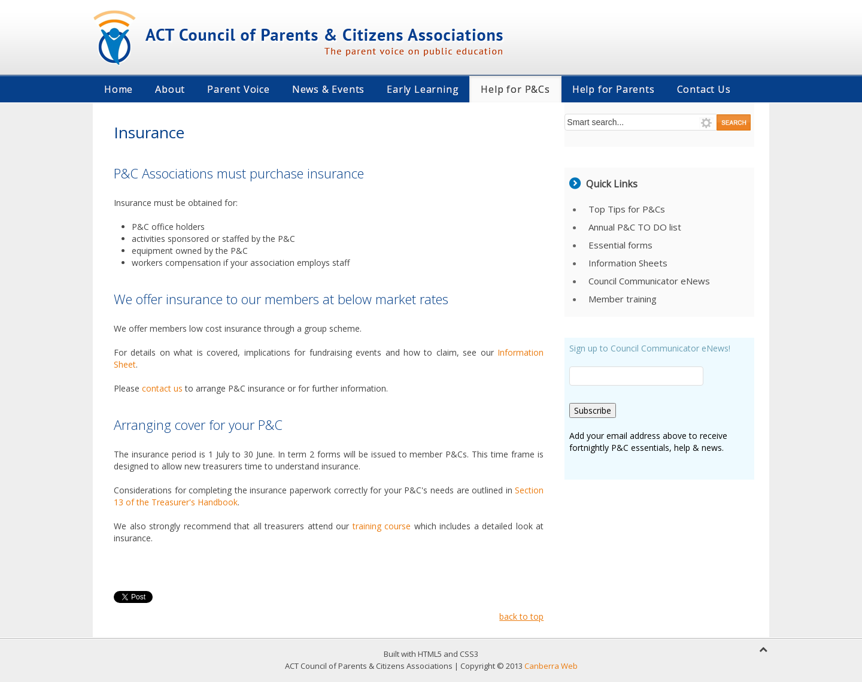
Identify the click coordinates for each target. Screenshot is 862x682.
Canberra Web (551, 665)
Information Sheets (627, 263)
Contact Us (704, 89)
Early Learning (423, 89)
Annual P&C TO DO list (634, 227)
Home (118, 89)
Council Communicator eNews (649, 281)
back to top (521, 616)
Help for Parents (613, 89)
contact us (162, 388)
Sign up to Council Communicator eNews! (649, 348)
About (170, 89)
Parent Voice (238, 89)
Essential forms (620, 245)
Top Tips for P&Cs (626, 209)
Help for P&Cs (515, 89)
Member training (622, 299)
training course (383, 526)
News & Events (328, 89)
